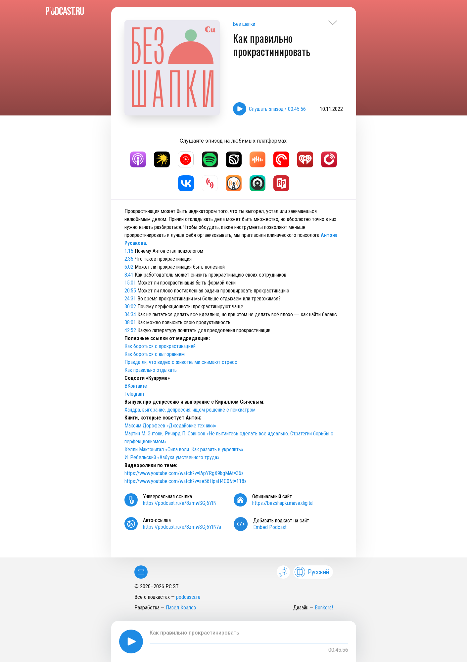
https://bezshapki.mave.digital (282, 503)
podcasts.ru (188, 597)
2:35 (128, 259)
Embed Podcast (270, 527)
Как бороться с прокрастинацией (160, 346)
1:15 (128, 251)
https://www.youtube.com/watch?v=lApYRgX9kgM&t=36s (184, 473)
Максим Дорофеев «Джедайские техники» (170, 425)
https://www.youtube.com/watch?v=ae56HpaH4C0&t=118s (185, 481)
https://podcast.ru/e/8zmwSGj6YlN (179, 503)
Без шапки (244, 24)
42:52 (130, 330)
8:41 (128, 275)
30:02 (130, 306)
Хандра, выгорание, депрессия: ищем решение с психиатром (190, 410)
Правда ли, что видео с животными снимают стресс (180, 362)
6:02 (128, 267)
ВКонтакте (135, 386)
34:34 (130, 314)
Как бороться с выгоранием (154, 354)
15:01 (130, 283)
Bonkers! (324, 607)
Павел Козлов (181, 607)
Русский (312, 572)
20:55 (130, 290)
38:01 (130, 322)
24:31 (130, 298)
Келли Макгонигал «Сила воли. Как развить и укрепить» (183, 449)
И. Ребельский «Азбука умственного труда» (171, 457)
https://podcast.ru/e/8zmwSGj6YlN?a (182, 527)
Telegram (134, 394)
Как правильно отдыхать (150, 370)
